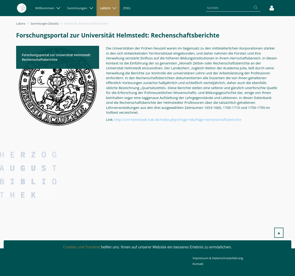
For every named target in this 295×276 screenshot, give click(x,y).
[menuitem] (48, 8)
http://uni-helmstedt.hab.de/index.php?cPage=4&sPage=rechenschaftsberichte (178, 119)
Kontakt (198, 264)
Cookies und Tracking (81, 247)
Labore (20, 24)
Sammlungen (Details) (44, 24)
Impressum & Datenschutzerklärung (218, 258)
